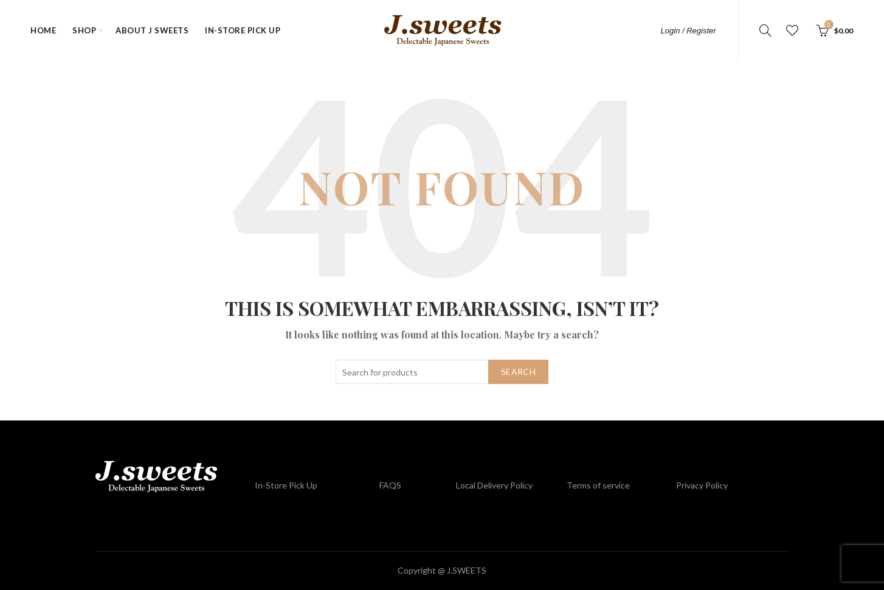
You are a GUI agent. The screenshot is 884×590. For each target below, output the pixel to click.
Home (43, 30)
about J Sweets (152, 30)
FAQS (390, 485)
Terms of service (598, 485)
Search (518, 371)
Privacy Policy (702, 485)
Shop (84, 30)
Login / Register (688, 30)
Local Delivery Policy (494, 485)
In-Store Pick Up (242, 30)
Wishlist (792, 30)
